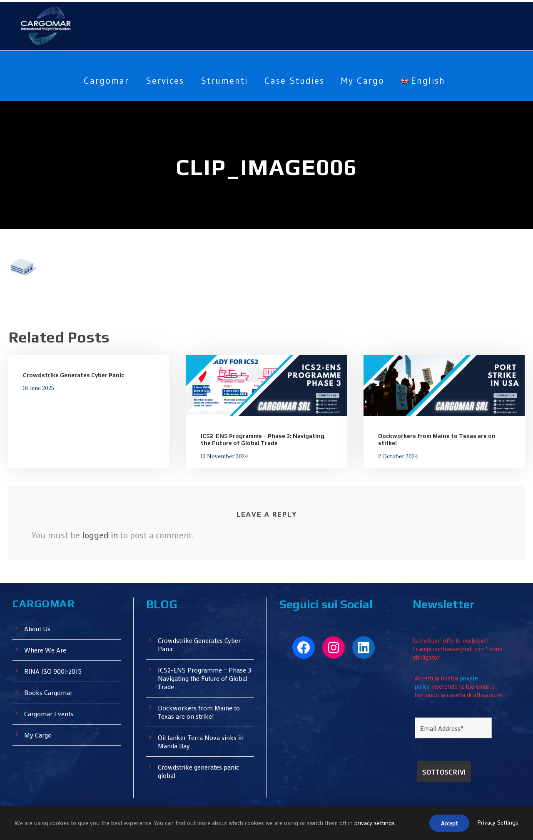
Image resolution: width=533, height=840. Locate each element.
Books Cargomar (49, 691)
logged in (99, 534)
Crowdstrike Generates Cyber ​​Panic (72, 375)
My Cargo (367, 80)
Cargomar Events (50, 713)
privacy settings (376, 823)
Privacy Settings (497, 823)
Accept (447, 823)
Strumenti (222, 80)
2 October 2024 (395, 456)
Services (161, 80)
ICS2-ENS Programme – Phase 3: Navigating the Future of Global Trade (262, 439)
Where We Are (45, 649)
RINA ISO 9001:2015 (55, 670)
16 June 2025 (37, 388)
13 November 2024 (221, 456)
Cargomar (100, 80)
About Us (38, 628)
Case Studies (294, 80)
